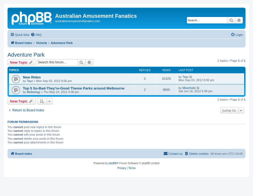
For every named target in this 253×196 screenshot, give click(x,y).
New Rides (32, 77)
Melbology (33, 92)
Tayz (30, 80)
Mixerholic (189, 88)
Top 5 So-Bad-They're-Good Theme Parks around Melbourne (73, 88)
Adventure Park (26, 55)
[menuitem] (36, 35)
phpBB (113, 163)
